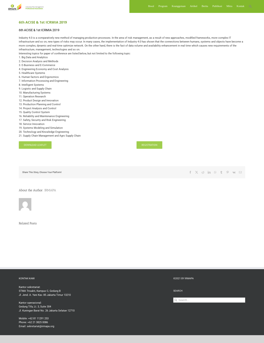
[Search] (175, 309)
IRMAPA (50, 199)
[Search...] (209, 309)
